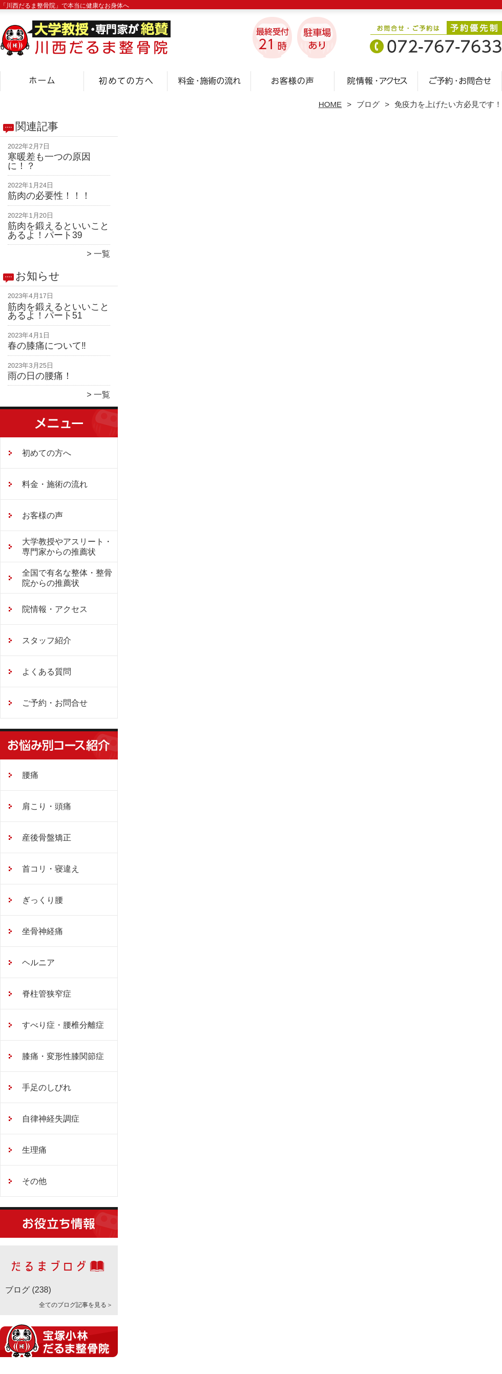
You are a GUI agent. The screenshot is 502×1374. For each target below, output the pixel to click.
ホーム (42, 80)
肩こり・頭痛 (46, 806)
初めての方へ (126, 80)
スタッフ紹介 (46, 640)
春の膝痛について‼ (47, 346)
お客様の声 (292, 80)
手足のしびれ (46, 1087)
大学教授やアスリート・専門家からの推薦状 (67, 546)
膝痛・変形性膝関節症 (63, 1056)
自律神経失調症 (50, 1118)
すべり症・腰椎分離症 (63, 1025)
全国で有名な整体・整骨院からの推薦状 (67, 577)
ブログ (368, 104)
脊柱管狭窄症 (46, 993)
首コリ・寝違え (50, 868)
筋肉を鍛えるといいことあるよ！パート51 (58, 311)
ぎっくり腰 (42, 900)
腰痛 (30, 775)
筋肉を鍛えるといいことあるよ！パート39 (58, 230)
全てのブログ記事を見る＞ (76, 1304)
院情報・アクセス (376, 80)
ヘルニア (38, 962)
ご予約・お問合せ (460, 80)
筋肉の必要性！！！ (49, 196)
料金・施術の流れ (209, 80)
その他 (34, 1181)
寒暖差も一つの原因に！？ (49, 161)
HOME (330, 104)
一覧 (102, 253)
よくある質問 (46, 671)
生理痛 (34, 1150)
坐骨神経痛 (42, 931)
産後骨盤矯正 (46, 837)
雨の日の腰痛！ (40, 376)
